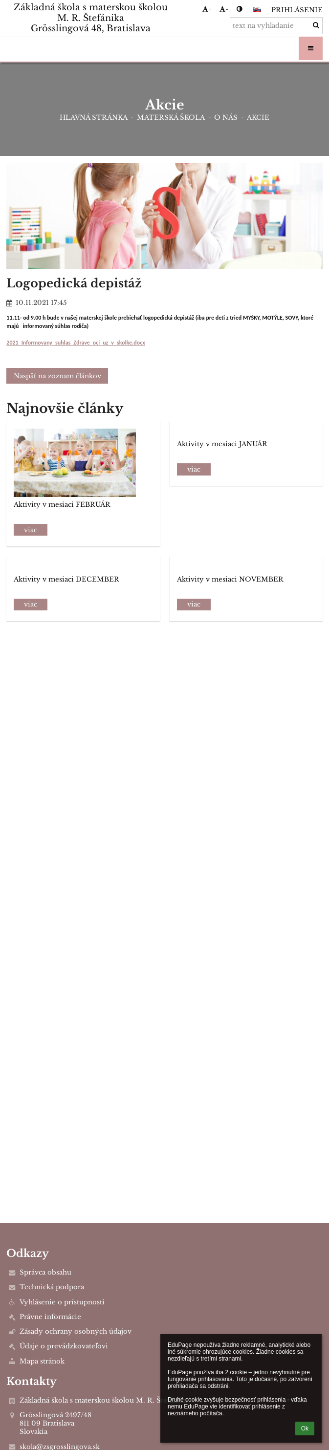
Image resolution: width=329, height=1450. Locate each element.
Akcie (258, 117)
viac (30, 530)
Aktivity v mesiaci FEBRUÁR (62, 504)
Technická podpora (52, 1287)
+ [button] (207, 9)
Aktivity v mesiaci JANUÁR (222, 444)
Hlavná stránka (94, 117)
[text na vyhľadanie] (276, 25)
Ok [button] (304, 1428)
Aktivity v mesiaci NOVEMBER (230, 579)
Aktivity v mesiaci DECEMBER (66, 579)
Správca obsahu (45, 1272)
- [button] (223, 9)
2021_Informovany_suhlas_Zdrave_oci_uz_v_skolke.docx (75, 342)
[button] (257, 10)
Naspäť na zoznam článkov (57, 376)
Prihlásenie (297, 10)
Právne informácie (50, 1317)
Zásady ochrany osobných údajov (76, 1331)
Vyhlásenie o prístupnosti (62, 1302)
